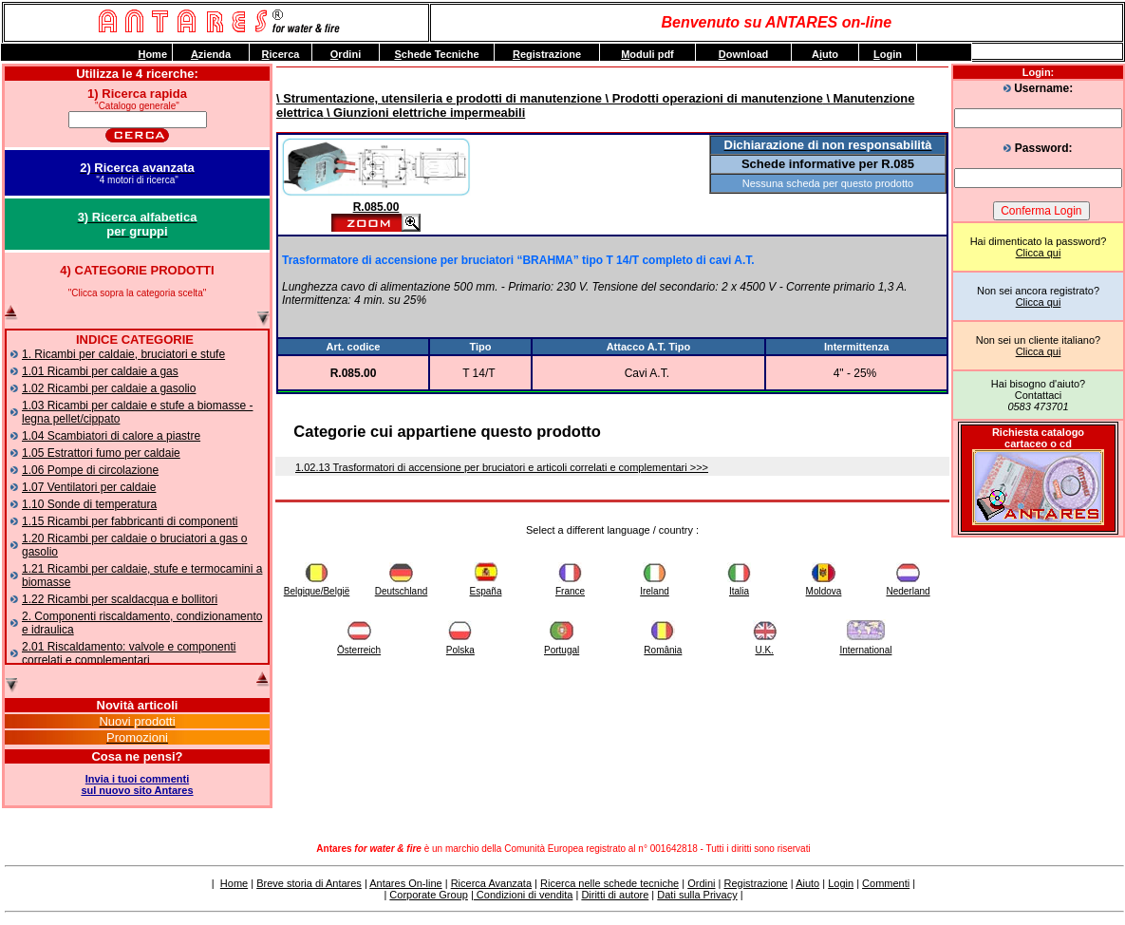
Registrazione (755, 883)
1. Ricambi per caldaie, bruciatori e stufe (123, 354)
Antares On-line (405, 883)
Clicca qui (1038, 252)
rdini (345, 54)
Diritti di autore (614, 894)
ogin (887, 54)
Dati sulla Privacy (697, 894)
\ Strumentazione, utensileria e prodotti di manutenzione (439, 98)
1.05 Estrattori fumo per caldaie (101, 453)
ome (152, 54)
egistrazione (547, 54)
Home (234, 883)
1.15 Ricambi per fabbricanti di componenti (129, 521)
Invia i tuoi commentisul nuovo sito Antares (137, 784)
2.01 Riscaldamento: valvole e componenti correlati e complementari (128, 653)
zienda (211, 54)
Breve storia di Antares (309, 883)
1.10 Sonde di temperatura (89, 504)
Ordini (701, 883)
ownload (744, 54)
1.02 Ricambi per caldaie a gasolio (109, 388)
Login (840, 883)
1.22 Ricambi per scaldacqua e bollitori (119, 599)
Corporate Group (428, 894)
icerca (281, 54)
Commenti (885, 883)
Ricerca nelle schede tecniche (609, 883)
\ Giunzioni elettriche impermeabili (424, 112)
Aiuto (807, 883)
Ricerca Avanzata (491, 883)
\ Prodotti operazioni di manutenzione (712, 98)
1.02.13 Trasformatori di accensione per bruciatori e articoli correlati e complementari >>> (501, 467)
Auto (825, 54)
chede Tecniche (436, 54)
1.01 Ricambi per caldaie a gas (100, 371)
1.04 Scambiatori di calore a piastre (111, 436)
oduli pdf (647, 54)
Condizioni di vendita (523, 894)
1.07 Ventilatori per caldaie (89, 487)
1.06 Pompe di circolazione (90, 470)
